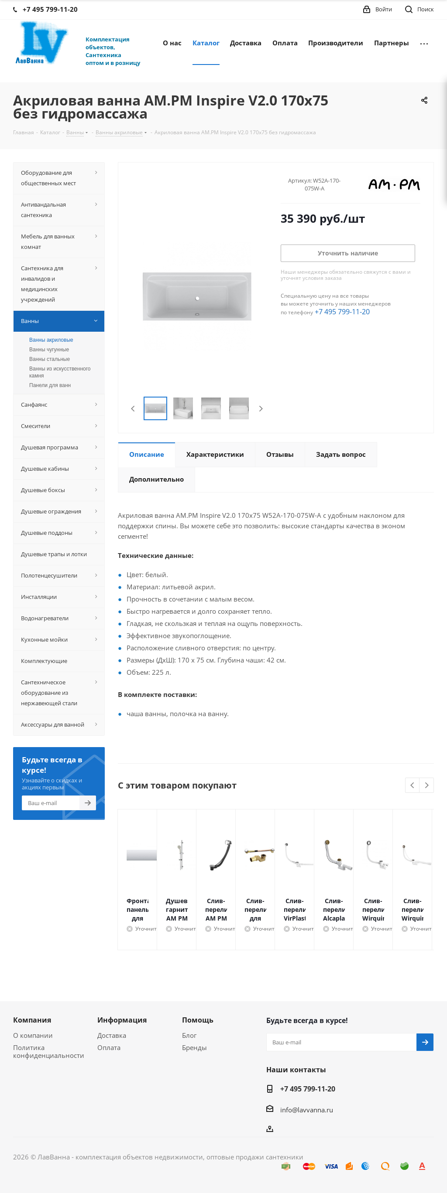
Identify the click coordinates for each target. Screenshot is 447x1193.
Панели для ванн (50, 385)
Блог (189, 1035)
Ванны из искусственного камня (60, 372)
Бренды (194, 1047)
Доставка (111, 1035)
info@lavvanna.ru (306, 1109)
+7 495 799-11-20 (342, 311)
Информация (122, 1020)
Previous (133, 408)
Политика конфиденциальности (48, 1051)
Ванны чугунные (49, 350)
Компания (32, 1020)
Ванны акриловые (51, 340)
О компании (33, 1035)
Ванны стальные (49, 359)
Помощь (197, 1020)
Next (260, 408)
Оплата (108, 1047)
